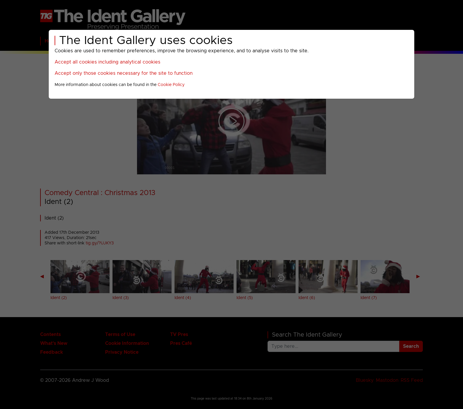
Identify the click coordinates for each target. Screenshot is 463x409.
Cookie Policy (171, 85)
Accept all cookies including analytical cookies (107, 62)
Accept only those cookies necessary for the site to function (124, 73)
